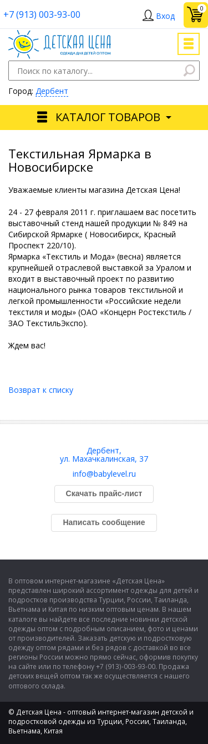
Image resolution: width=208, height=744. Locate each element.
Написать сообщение (104, 522)
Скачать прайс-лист (104, 493)
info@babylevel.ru (104, 473)
